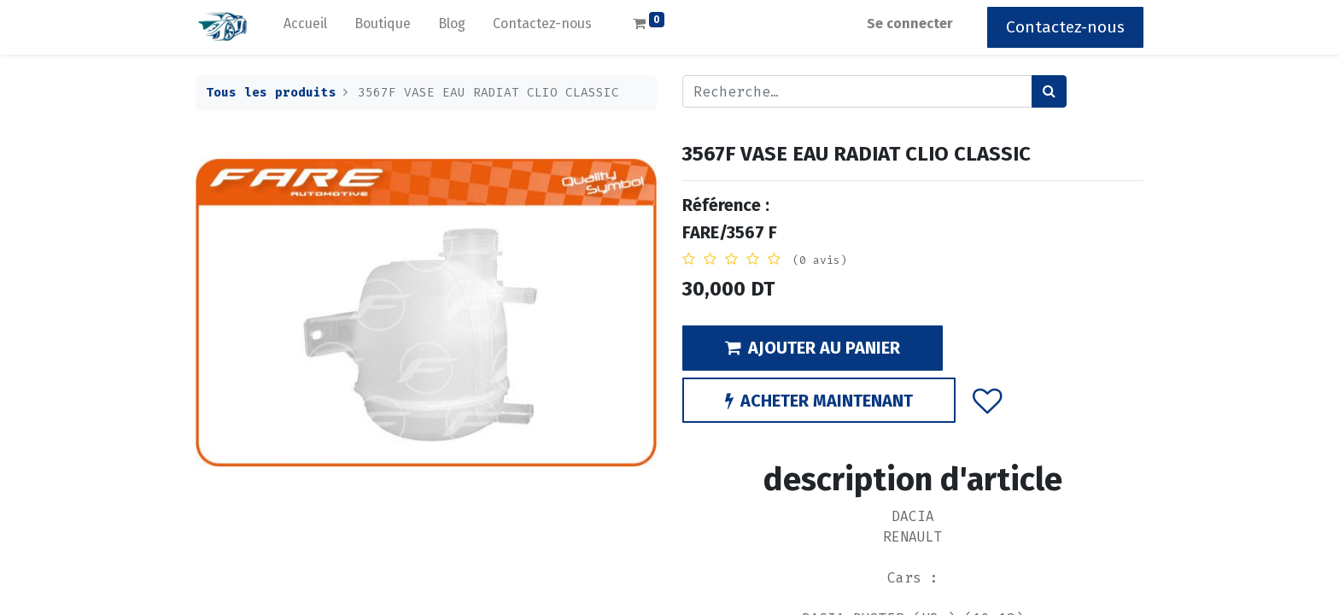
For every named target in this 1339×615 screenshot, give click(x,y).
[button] (988, 399)
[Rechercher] (1049, 91)
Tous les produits (271, 93)
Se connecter (910, 23)
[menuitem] (305, 27)
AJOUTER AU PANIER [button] (812, 347)
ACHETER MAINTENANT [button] (819, 400)
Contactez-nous (1065, 27)
